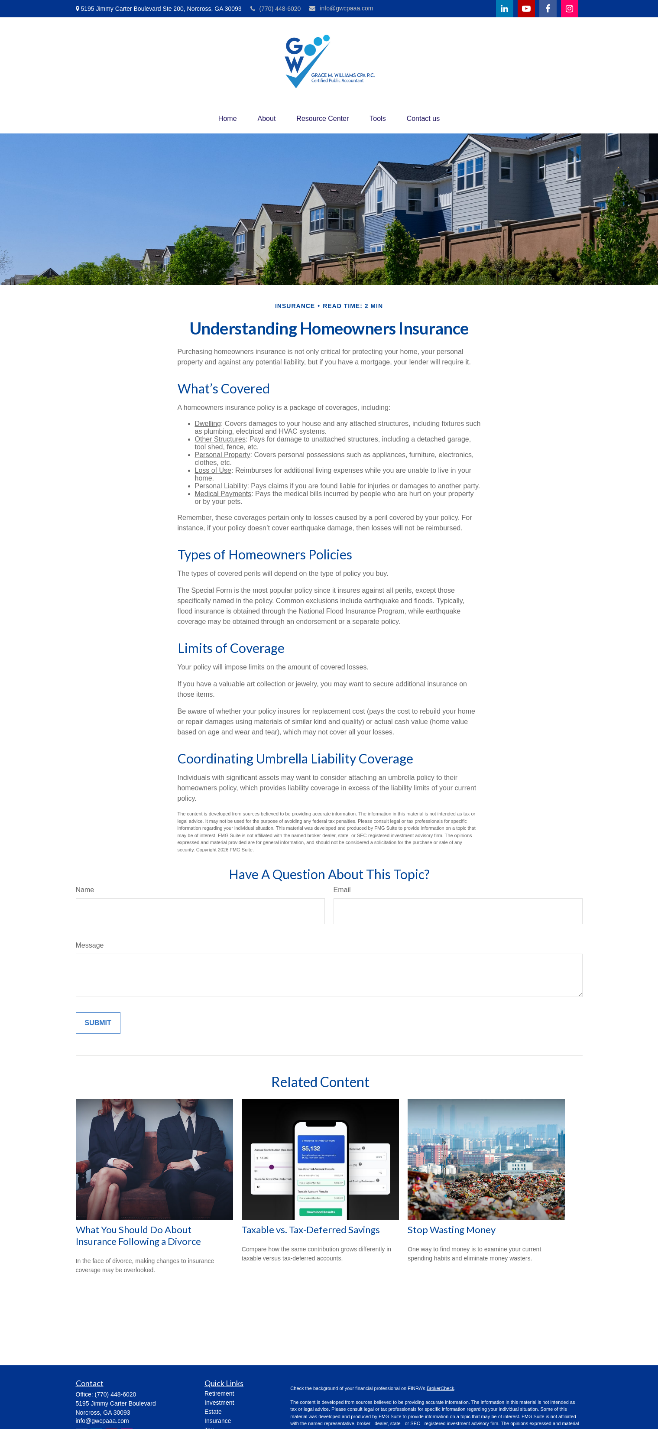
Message (90, 945)
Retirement (219, 1393)
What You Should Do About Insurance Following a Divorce (138, 1235)
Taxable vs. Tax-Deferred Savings (311, 1229)
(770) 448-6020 (275, 8)
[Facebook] (548, 8)
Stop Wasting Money (452, 1229)
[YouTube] (526, 8)
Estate (213, 1411)
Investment (219, 1402)
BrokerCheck (440, 1388)
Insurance (217, 1420)
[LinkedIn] (504, 8)
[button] (227, 118)
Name (85, 889)
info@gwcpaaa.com (341, 8)
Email (342, 889)
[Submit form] (98, 1023)
